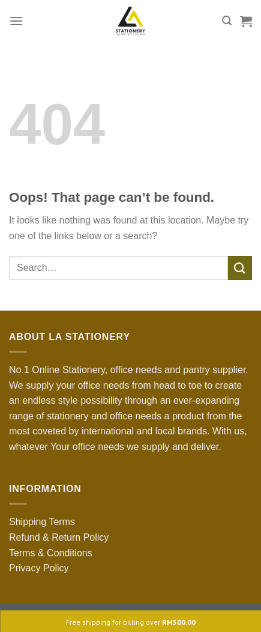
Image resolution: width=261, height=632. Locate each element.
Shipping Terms (42, 522)
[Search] (227, 20)
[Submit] (240, 267)
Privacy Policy (39, 568)
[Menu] (16, 20)
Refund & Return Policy (59, 537)
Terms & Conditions (50, 553)
